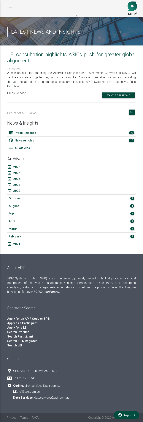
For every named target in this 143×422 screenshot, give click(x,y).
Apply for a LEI (17, 327)
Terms (24, 417)
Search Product (18, 332)
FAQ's (35, 417)
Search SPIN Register (22, 341)
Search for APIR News (21, 113)
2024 (13, 179)
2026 (13, 167)
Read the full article (118, 95)
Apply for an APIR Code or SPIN (28, 318)
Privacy (11, 417)
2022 (13, 190)
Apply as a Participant (22, 323)
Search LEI (14, 345)
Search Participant (20, 336)
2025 (13, 173)
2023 (13, 185)
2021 (13, 244)
